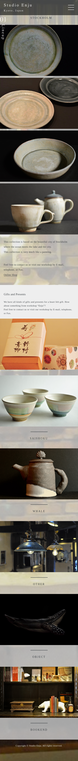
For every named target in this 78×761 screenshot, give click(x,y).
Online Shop (10, 275)
